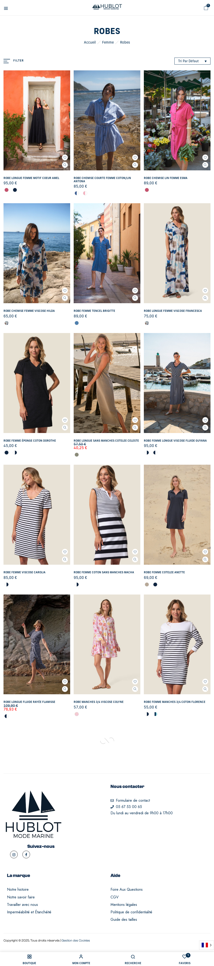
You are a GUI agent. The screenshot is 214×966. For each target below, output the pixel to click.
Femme (108, 43)
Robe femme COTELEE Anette (164, 572)
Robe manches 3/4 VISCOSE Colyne (99, 702)
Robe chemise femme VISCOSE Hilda (29, 311)
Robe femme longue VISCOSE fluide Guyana (175, 441)
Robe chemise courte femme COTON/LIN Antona (102, 180)
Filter (18, 60)
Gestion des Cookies (76, 940)
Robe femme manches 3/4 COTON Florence (174, 702)
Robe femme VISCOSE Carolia (24, 572)
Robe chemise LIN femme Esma (165, 178)
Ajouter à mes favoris (65, 157)
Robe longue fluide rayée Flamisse (29, 702)
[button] (206, 8)
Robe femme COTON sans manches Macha (104, 572)
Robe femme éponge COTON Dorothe (29, 441)
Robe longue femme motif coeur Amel (31, 178)
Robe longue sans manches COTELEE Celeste (106, 441)
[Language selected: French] (206, 945)
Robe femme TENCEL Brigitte (94, 311)
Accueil (90, 43)
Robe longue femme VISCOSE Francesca (173, 311)
